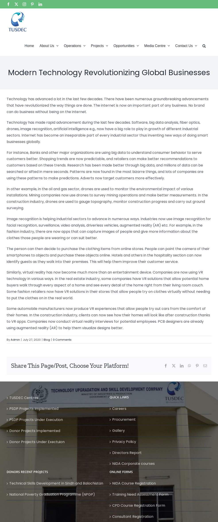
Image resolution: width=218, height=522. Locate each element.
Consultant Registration (132, 516)
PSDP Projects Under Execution (36, 419)
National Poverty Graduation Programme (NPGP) (52, 494)
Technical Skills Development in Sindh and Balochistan (56, 483)
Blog (47, 340)
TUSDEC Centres (23, 397)
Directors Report (127, 452)
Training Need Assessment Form (140, 494)
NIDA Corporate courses (133, 463)
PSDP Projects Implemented (33, 408)
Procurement (124, 419)
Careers (119, 408)
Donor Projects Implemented (34, 430)
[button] (204, 45)
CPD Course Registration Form (138, 505)
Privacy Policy (124, 441)
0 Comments (62, 340)
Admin (15, 340)
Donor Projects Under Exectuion (37, 441)
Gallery (118, 430)
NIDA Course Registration (134, 483)
